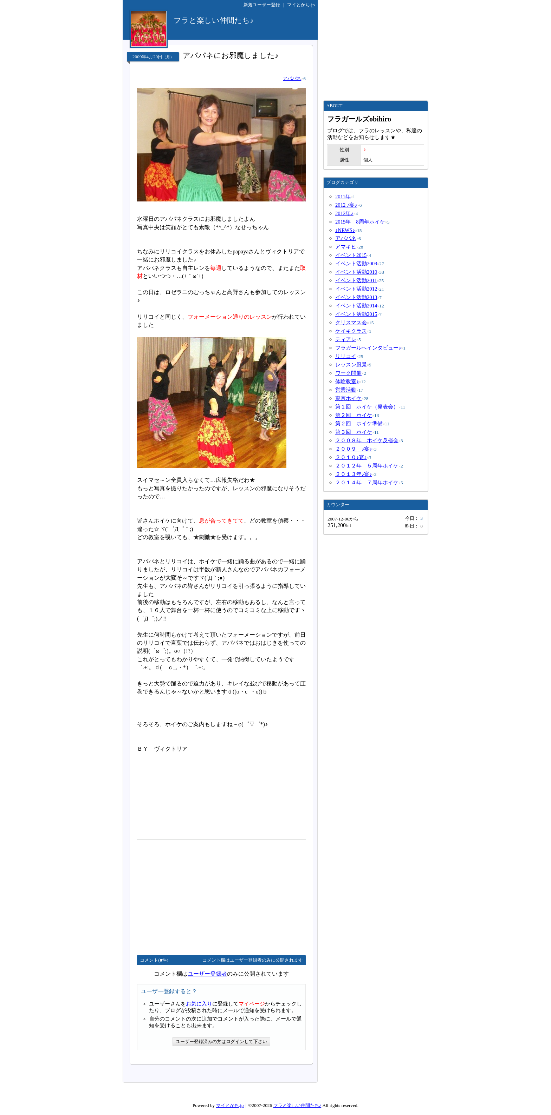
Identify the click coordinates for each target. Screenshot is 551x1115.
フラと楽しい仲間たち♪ (297, 1105)
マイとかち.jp (301, 4)
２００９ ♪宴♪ (353, 449)
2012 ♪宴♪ (346, 205)
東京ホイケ (348, 398)
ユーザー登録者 (207, 974)
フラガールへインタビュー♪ (368, 348)
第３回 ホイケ (353, 432)
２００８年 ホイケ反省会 (366, 440)
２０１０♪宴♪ (351, 457)
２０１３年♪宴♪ (353, 474)
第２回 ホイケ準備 (359, 423)
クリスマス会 (351, 322)
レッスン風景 (351, 364)
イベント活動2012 (356, 289)
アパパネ (292, 78)
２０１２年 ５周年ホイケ (366, 466)
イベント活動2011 (356, 280)
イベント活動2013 (356, 297)
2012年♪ (344, 213)
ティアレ (345, 339)
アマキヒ (345, 247)
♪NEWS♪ (345, 230)
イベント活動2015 (356, 314)
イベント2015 (351, 255)
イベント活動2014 (356, 305)
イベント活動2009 (356, 263)
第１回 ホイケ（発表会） (366, 407)
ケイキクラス (351, 331)
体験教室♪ (347, 381)
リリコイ (345, 356)
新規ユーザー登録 (262, 4)
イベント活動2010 (356, 272)
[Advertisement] (196, 894)
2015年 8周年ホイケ (360, 222)
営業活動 (345, 390)
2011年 (343, 196)
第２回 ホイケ (353, 415)
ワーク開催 (348, 373)
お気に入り (199, 1004)
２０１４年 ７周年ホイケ (366, 482)
